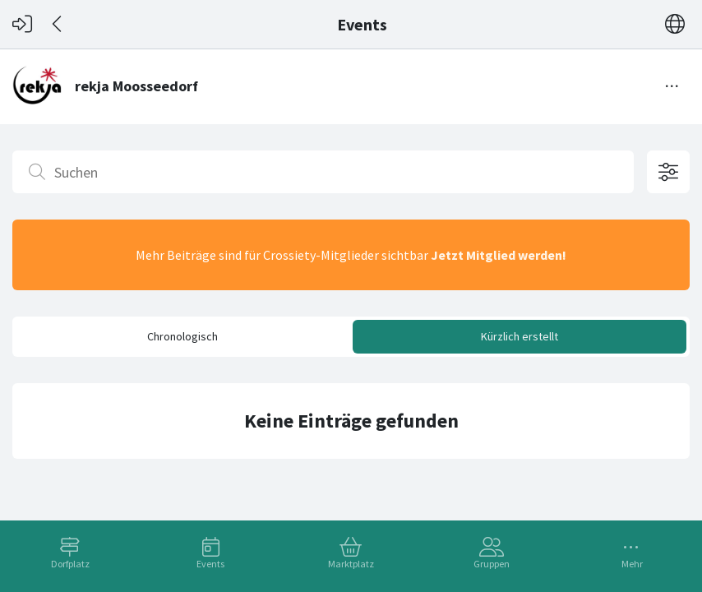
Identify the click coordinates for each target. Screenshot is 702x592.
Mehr (632, 563)
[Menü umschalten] (672, 86)
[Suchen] (323, 171)
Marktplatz (351, 563)
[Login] (22, 24)
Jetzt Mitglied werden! (498, 255)
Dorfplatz (70, 563)
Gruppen (491, 563)
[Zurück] (58, 24)
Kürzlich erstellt (519, 336)
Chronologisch (182, 336)
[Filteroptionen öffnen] (668, 171)
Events (210, 563)
